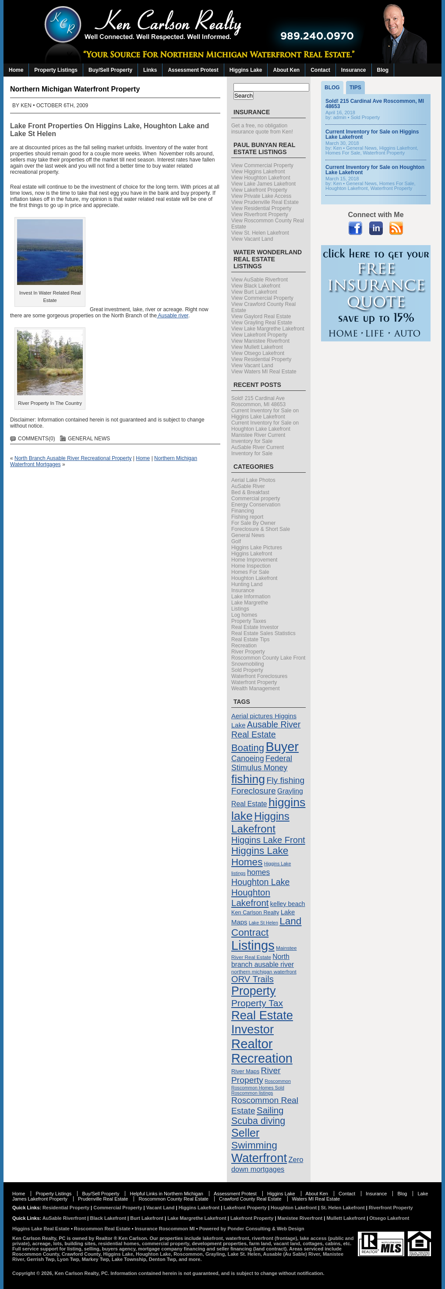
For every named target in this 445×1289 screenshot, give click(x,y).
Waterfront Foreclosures (259, 676)
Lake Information (250, 597)
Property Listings (56, 70)
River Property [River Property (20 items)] (256, 1075)
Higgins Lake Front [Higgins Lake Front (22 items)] (268, 840)
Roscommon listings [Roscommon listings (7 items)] (252, 1093)
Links (150, 70)
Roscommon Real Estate (102, 1228)
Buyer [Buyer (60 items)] (282, 747)
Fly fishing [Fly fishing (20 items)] (285, 780)
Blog (383, 70)
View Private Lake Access (261, 196)
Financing (242, 511)
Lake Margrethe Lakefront (196, 1218)
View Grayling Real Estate (261, 323)
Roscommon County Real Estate (173, 1198)
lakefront (213, 1238)
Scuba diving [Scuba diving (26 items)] (258, 1121)
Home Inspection (251, 566)
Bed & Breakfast (250, 492)
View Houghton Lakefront (260, 178)
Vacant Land (160, 1207)
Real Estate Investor (255, 627)
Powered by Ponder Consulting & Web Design (251, 1228)
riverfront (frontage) (274, 1238)
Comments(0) (36, 439)
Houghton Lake (169, 126)
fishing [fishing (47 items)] (248, 779)
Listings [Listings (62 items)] (253, 945)
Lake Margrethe (249, 603)
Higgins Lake (246, 70)
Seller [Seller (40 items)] (245, 1133)
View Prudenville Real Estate (265, 202)
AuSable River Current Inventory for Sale (257, 450)
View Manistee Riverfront (260, 341)
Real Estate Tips (250, 639)
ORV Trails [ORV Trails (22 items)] (252, 979)
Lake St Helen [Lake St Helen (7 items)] (263, 922)
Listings (240, 609)
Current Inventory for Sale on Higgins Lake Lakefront (265, 413)
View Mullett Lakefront (257, 347)
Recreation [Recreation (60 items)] (262, 1058)
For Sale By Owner (253, 523)
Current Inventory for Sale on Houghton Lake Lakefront (265, 426)
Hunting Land (246, 584)
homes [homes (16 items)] (258, 872)
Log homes (244, 615)
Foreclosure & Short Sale (260, 529)
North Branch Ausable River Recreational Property (72, 458)
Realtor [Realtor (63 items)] (252, 1043)
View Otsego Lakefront (257, 353)
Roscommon (188, 1254)
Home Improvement (254, 560)
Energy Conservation (255, 505)
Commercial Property (117, 1207)
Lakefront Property (244, 1207)
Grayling (215, 1254)
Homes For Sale (250, 572)
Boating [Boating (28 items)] (247, 747)
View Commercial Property (262, 165)
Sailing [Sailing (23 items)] (270, 1110)
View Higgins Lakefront (258, 172)
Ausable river (172, 316)
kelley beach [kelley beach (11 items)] (287, 903)
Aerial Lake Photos (253, 480)
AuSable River (248, 486)
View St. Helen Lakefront (260, 233)
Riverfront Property (391, 1207)
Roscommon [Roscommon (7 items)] (278, 1081)
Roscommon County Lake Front (268, 658)
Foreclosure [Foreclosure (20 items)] (253, 790)
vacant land (286, 1243)
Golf (236, 541)
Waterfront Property (254, 682)
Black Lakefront (108, 1218)
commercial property (165, 1243)
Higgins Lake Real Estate (41, 1228)
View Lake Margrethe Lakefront (267, 329)
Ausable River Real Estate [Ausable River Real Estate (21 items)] (265, 729)
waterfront (237, 1238)
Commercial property (255, 498)
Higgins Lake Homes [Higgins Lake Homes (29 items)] (259, 856)
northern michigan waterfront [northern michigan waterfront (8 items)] (264, 971)
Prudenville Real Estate (103, 1198)
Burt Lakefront (146, 1218)
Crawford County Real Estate (250, 1198)
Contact (320, 70)
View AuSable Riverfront (259, 280)
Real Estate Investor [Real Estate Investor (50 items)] (262, 1022)
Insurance (353, 70)
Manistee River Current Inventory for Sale (258, 438)
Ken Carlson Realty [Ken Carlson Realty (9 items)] (255, 912)
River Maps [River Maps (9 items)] (245, 1071)
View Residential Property (261, 208)
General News (89, 439)
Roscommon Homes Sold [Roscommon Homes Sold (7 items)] (257, 1087)
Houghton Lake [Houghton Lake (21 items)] (260, 882)
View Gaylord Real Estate (261, 316)
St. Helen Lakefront (342, 1207)
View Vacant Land (252, 239)
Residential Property (65, 1207)
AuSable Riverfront (64, 1218)
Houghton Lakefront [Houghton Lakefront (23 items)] (250, 897)
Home (16, 70)
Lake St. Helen (244, 1254)
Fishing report (247, 517)
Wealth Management (255, 688)
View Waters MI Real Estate (264, 372)
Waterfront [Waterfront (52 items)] (259, 1158)
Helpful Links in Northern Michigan (166, 1193)
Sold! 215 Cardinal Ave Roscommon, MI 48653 (258, 401)
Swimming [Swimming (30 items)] (254, 1145)
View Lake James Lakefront (263, 184)
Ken (26, 105)
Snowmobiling (247, 664)
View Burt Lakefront (254, 292)
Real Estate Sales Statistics (263, 633)
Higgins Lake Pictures (256, 547)
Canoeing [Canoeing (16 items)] (247, 758)
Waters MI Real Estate (316, 1198)
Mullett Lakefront (345, 1218)
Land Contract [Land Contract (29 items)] (266, 927)
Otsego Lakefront (389, 1218)
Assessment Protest (193, 70)
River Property (248, 652)
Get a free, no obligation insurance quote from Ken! (262, 129)
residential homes (118, 1243)
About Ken (286, 70)
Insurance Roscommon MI (165, 1228)
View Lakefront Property (259, 190)
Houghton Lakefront (254, 578)
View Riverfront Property (259, 214)
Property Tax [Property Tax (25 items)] (257, 1003)
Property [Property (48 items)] (253, 990)
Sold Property (247, 670)
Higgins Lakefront (251, 554)
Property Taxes (248, 621)
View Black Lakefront (255, 286)
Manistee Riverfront (300, 1218)
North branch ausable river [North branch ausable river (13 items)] (262, 960)
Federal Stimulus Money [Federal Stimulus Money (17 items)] (261, 763)
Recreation (244, 646)
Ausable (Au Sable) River (291, 1254)
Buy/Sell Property (110, 70)
